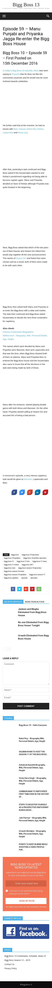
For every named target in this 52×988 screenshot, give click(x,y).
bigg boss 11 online (11, 565)
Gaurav (22, 129)
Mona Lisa (22, 132)
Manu (36, 70)
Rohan (40, 129)
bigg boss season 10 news (14, 571)
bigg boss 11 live (23, 561)
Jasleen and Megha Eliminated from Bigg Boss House (32, 612)
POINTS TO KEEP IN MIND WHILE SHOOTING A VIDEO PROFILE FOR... (33, 847)
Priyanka (16, 74)
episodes (34, 578)
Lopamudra (8, 132)
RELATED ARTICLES (13, 602)
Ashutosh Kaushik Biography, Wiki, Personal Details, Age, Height (32, 767)
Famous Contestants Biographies (18, 332)
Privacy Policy (10, 968)
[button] (48, 16)
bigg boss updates (11, 578)
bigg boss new (9, 568)
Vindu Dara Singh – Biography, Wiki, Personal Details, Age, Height (32, 781)
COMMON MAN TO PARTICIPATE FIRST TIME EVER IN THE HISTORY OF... (34, 794)
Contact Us (9, 964)
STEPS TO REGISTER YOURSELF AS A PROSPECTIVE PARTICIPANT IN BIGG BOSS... (34, 807)
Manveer (28, 479)
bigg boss (15, 555)
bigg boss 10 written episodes (34, 558)
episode (24, 578)
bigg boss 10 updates (12, 558)
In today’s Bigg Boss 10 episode (17, 70)
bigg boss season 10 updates (15, 574)
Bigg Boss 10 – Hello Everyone (33, 725)
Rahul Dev (31, 129)
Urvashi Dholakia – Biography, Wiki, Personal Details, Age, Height (32, 834)
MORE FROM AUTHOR (34, 602)
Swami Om (21, 258)
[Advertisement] (26, 104)
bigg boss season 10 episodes (29, 568)
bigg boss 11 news (40, 561)
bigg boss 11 (9, 561)
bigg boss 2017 (27, 565)
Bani (16, 129)
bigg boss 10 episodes (30, 555)
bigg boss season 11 (37, 574)
